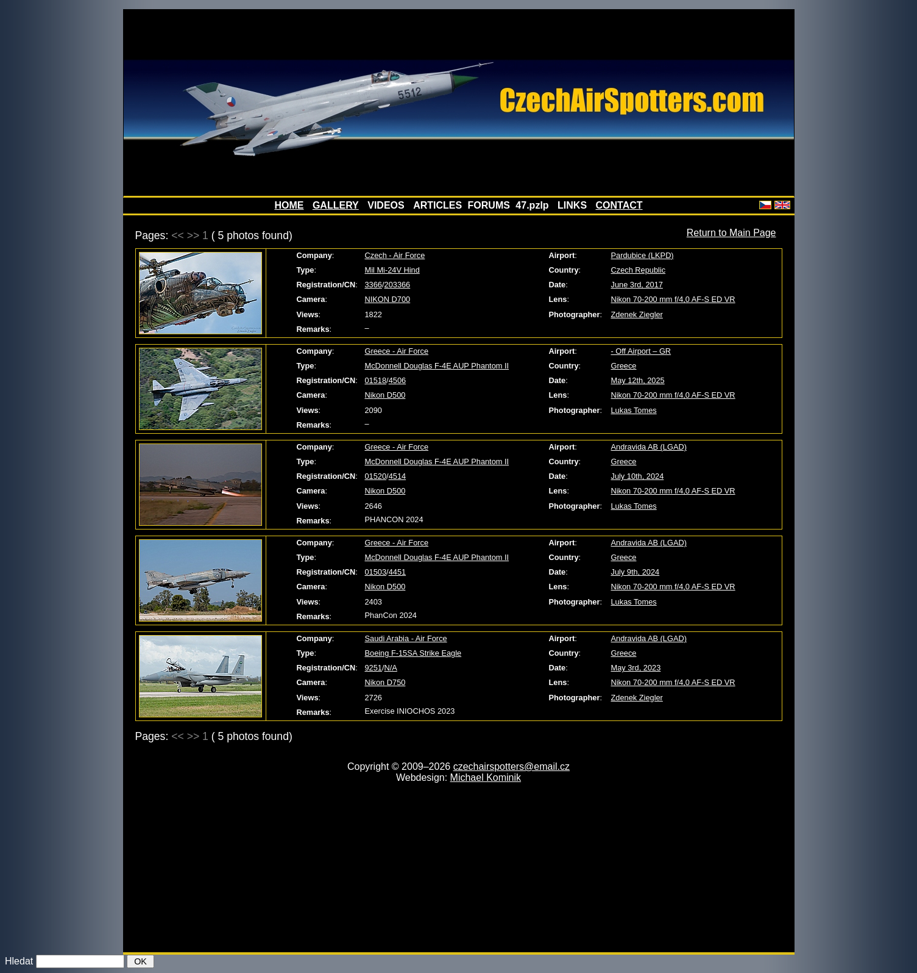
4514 (397, 476)
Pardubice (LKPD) (642, 255)
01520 (376, 476)
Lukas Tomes (634, 410)
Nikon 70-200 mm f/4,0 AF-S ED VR (673, 299)
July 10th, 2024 (637, 476)
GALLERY (336, 205)
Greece (624, 365)
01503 (376, 571)
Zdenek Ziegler (637, 314)
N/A (390, 667)
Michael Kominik (485, 777)
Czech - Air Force (395, 255)
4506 (397, 380)
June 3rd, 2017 (637, 284)
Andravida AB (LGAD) (649, 446)
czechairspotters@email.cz (511, 766)
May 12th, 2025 (638, 380)
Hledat (19, 961)
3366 (373, 284)
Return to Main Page (731, 233)
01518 (376, 380)
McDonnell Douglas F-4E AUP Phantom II (437, 365)
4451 (397, 571)
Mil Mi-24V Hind (392, 270)
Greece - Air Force (397, 351)
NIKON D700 (388, 299)
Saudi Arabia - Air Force (406, 638)
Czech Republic (638, 270)
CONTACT (619, 205)
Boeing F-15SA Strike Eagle (413, 653)
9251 (373, 667)
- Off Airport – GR (641, 351)
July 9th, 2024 (635, 571)
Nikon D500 (385, 395)
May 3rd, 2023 (636, 667)
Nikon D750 (385, 682)
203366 (397, 284)
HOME (288, 205)
